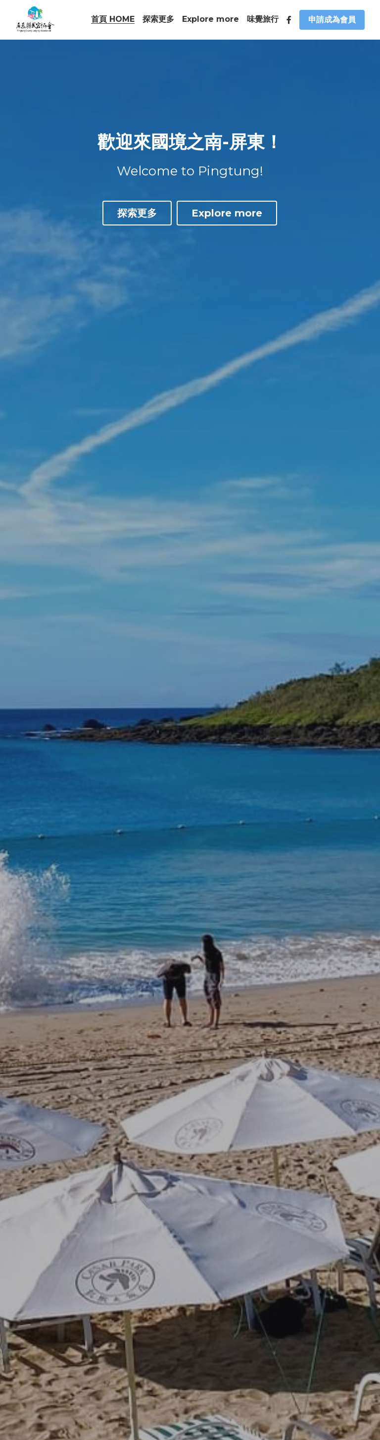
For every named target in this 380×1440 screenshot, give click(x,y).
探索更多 (137, 214)
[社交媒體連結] (288, 20)
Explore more (226, 214)
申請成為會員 (332, 19)
